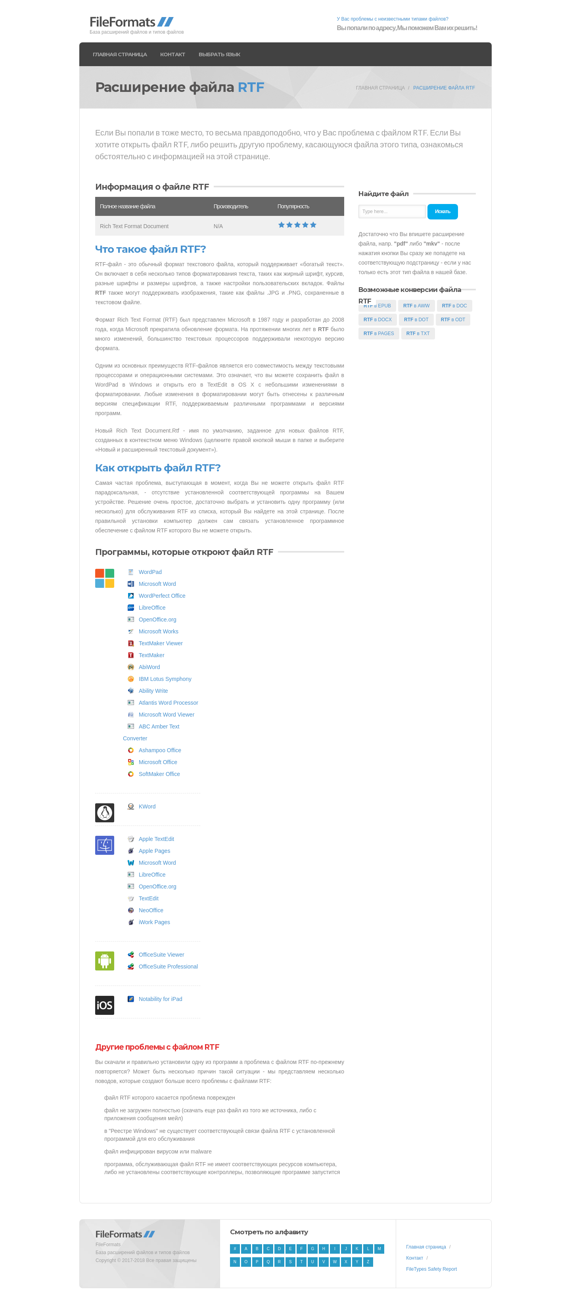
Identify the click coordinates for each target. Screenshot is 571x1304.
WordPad (150, 572)
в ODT (453, 319)
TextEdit (149, 898)
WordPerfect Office (162, 596)
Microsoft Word (157, 584)
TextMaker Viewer (161, 643)
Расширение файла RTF (444, 88)
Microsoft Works (158, 631)
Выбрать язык (219, 54)
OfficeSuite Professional (168, 966)
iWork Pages (154, 922)
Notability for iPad (160, 999)
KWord (147, 806)
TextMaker (152, 655)
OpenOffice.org (157, 619)
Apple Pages (154, 851)
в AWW (416, 306)
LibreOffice (152, 607)
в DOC (454, 306)
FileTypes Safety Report (431, 1269)
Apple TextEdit (156, 839)
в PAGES (379, 333)
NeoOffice (151, 910)
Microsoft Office (158, 762)
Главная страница (120, 54)
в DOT (416, 319)
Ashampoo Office (160, 750)
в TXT (418, 333)
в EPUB (377, 306)
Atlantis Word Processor (168, 703)
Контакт (172, 54)
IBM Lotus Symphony (165, 679)
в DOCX (378, 319)
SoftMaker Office (159, 774)
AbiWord (149, 667)
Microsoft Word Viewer (166, 714)
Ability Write (153, 691)
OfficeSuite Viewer (161, 954)
